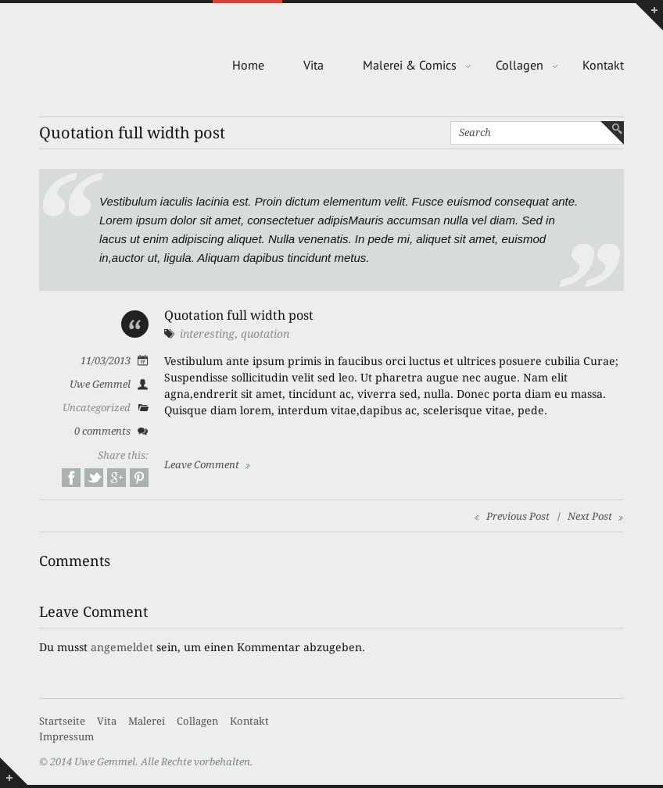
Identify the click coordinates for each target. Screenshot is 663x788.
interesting (207, 334)
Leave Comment (201, 465)
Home (248, 65)
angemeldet (122, 647)
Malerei (146, 721)
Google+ (116, 477)
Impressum (66, 737)
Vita (313, 65)
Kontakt (603, 65)
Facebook (71, 477)
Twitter (93, 477)
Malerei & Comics (410, 65)
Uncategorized (97, 408)
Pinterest (139, 477)
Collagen (519, 65)
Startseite (62, 721)
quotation (265, 334)
